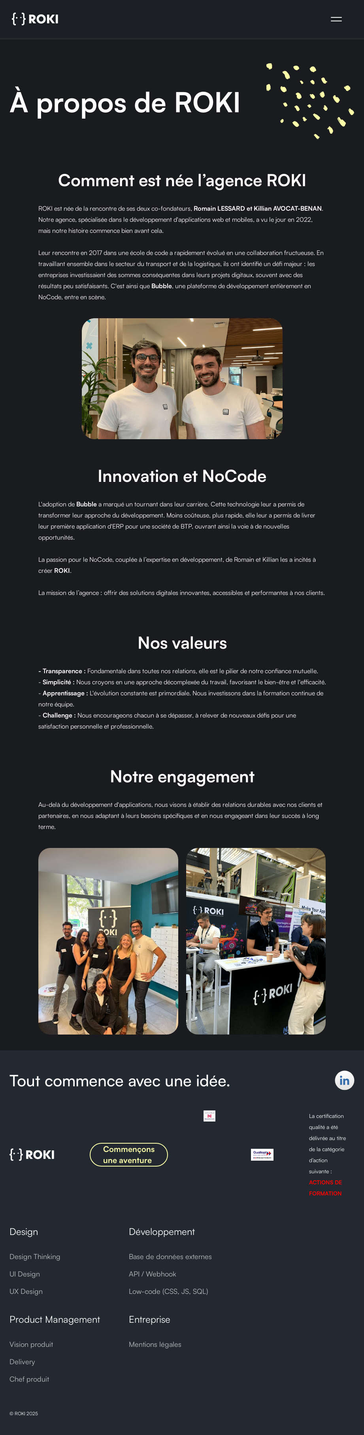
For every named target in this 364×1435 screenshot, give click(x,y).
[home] (35, 19)
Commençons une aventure (129, 1154)
